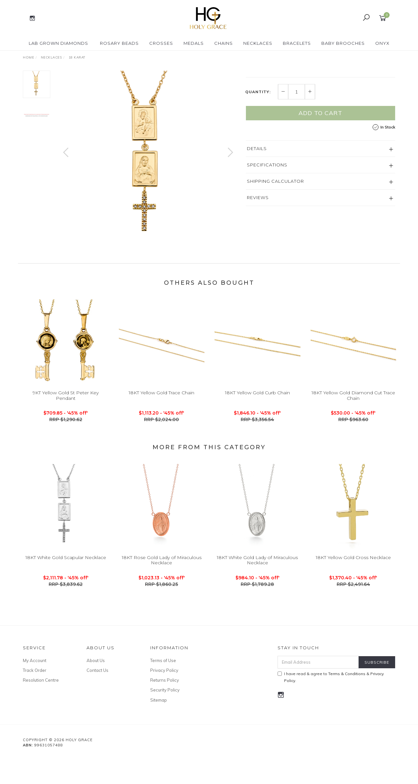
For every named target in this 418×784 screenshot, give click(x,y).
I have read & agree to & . (331, 703)
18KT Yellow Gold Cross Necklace (353, 591)
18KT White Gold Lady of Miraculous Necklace (257, 594)
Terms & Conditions (346, 700)
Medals (194, 43)
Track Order (34, 696)
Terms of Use (163, 687)
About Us (96, 687)
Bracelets (297, 43)
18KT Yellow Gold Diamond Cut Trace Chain (353, 429)
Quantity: (258, 153)
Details (257, 209)
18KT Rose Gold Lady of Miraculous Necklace (161, 594)
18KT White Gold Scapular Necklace (65, 591)
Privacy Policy (164, 696)
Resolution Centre (41, 706)
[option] (148, 159)
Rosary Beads (119, 43)
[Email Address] (318, 688)
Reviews (258, 258)
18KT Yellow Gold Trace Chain (161, 427)
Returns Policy (164, 706)
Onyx (382, 43)
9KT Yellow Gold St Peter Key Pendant (66, 429)
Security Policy (165, 716)
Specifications (267, 225)
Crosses (161, 43)
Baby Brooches (343, 43)
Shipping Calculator (275, 242)
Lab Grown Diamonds (58, 43)
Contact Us (97, 696)
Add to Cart (320, 174)
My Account (34, 687)
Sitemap (158, 726)
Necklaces (257, 43)
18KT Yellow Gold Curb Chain (257, 427)
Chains (223, 43)
